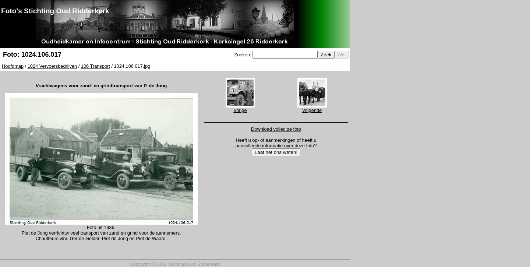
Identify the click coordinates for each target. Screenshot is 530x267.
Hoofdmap (13, 66)
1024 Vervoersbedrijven (52, 66)
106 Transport (95, 66)
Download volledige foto (276, 129)
